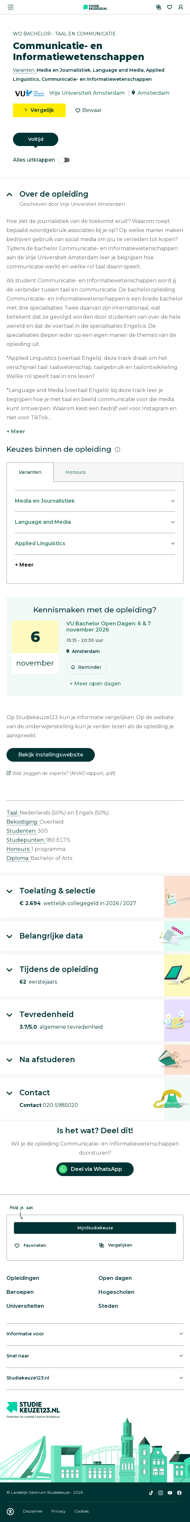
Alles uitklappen (41, 160)
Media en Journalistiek (45, 501)
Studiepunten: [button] (26, 840)
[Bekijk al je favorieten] (30, 1245)
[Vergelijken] (158, 7)
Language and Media (43, 522)
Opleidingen (22, 1278)
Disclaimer (33, 1511)
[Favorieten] (169, 7)
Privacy (59, 1511)
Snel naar (17, 1356)
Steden (108, 1306)
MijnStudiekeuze (95, 1227)
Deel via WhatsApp (90, 1169)
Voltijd (35, 139)
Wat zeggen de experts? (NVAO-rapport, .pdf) (60, 773)
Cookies (81, 1511)
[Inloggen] (180, 7)
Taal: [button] (13, 813)
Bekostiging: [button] (22, 822)
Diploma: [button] (18, 858)
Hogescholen (116, 1292)
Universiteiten (25, 1306)
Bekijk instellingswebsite (50, 755)
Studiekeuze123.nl (27, 1378)
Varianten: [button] (25, 70)
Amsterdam (154, 93)
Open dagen (115, 1278)
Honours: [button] (18, 849)
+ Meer (15, 431)
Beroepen (20, 1292)
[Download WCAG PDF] (10, 1512)
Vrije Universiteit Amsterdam (87, 93)
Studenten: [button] (22, 831)
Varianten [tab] (30, 472)
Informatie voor (25, 1334)
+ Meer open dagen (95, 684)
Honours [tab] (75, 472)
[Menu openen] (10, 7)
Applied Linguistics (40, 543)
